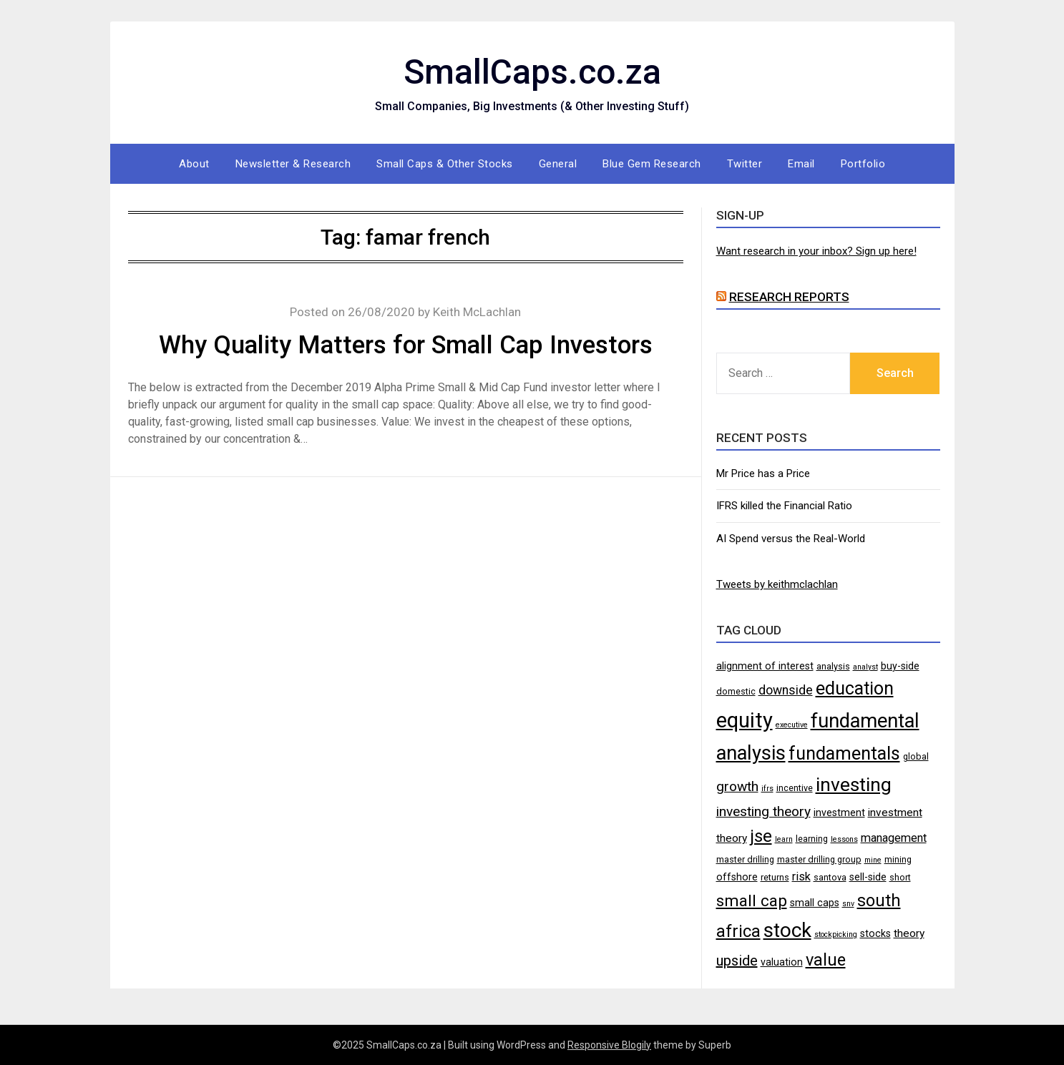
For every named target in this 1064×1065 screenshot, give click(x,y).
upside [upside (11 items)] (737, 960)
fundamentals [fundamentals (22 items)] (844, 753)
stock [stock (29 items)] (787, 930)
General (558, 163)
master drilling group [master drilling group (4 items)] (819, 859)
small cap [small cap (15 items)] (751, 900)
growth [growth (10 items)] (737, 786)
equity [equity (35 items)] (744, 720)
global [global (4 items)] (916, 756)
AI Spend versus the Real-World (790, 538)
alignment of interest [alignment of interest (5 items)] (765, 666)
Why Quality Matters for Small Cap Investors (406, 345)
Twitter (745, 163)
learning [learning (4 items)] (812, 838)
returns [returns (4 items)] (775, 877)
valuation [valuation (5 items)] (782, 962)
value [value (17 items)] (826, 960)
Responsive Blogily (609, 1045)
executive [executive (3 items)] (792, 725)
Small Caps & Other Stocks (444, 163)
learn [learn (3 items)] (784, 839)
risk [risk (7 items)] (801, 876)
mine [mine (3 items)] (873, 860)
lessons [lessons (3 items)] (844, 839)
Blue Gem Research (651, 163)
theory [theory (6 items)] (909, 933)
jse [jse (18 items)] (761, 836)
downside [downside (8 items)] (785, 690)
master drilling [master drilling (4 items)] (745, 859)
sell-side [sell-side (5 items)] (868, 877)
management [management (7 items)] (894, 838)
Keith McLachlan (477, 312)
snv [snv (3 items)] (848, 903)
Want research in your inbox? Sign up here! (816, 251)
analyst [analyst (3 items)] (865, 667)
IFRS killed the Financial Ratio (784, 505)
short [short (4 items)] (900, 877)
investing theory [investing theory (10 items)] (763, 811)
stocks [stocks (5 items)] (875, 933)
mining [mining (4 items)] (898, 859)
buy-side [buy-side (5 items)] (900, 666)
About (194, 163)
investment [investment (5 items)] (839, 812)
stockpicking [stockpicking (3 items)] (835, 934)
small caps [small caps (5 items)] (814, 902)
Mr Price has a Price (763, 473)
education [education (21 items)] (855, 688)
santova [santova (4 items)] (830, 877)
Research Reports (789, 297)
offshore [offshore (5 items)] (737, 877)
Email (801, 163)
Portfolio (863, 163)
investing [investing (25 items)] (854, 784)
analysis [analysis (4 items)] (833, 666)
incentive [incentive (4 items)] (794, 787)
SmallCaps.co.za (532, 71)
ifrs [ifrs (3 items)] (767, 788)
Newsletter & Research (293, 163)
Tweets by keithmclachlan (777, 584)
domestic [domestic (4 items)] (736, 691)
